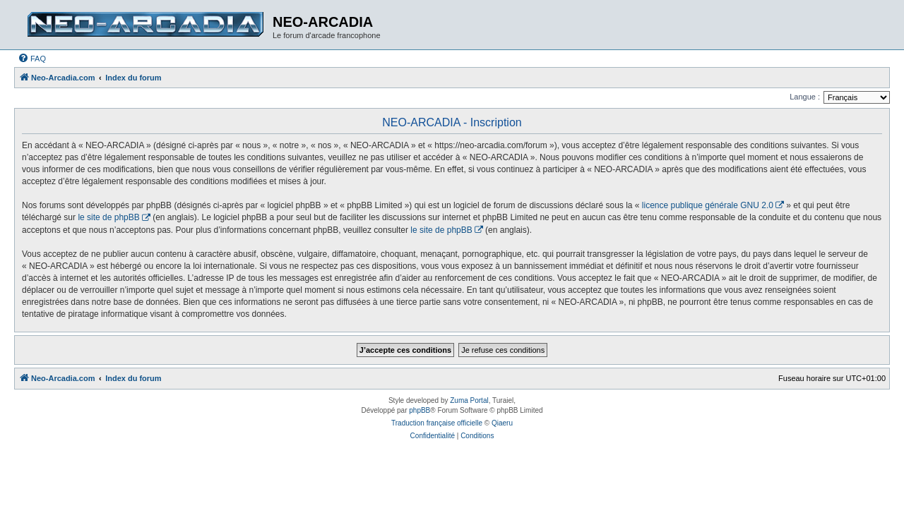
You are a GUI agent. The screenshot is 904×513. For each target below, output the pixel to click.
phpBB (419, 410)
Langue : (805, 96)
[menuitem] (32, 58)
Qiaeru (502, 423)
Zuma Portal (469, 400)
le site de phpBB (108, 217)
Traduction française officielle (436, 423)
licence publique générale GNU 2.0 (707, 205)
